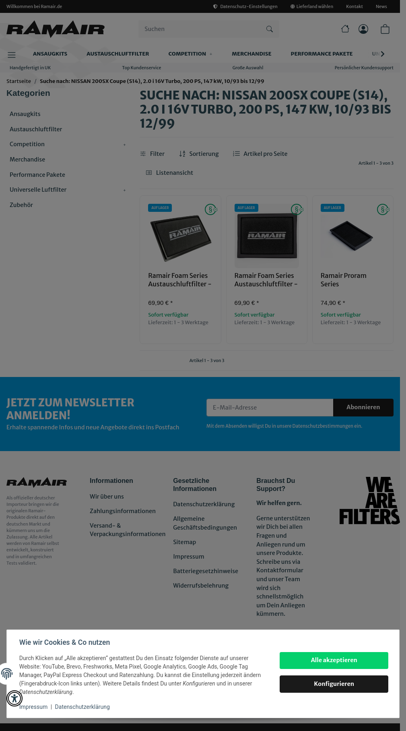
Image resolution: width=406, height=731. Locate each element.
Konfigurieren (333, 684)
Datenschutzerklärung (83, 707)
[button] (14, 698)
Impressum (34, 707)
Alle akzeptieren (333, 660)
